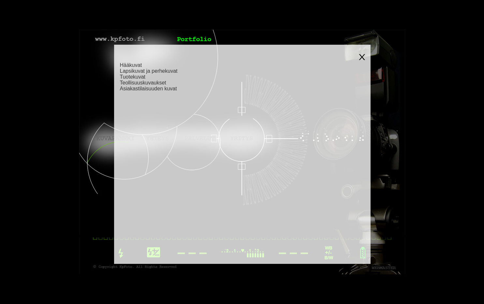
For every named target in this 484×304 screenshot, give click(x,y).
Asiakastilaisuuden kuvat (148, 88)
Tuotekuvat (133, 77)
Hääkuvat (131, 65)
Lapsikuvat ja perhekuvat (149, 71)
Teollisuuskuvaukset (143, 82)
